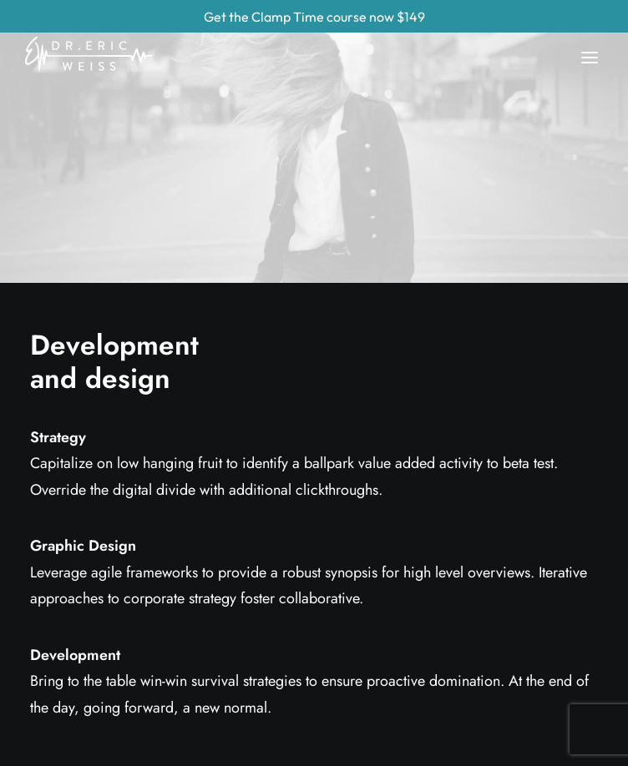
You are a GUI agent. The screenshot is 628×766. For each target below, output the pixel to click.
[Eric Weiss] (97, 39)
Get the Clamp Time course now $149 (314, 16)
